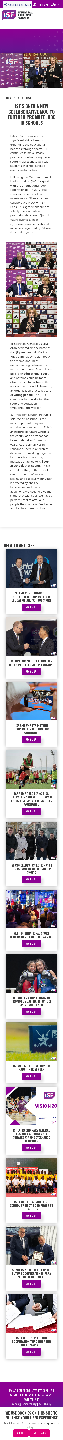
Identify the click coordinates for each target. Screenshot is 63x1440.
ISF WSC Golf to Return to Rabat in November (31, 1068)
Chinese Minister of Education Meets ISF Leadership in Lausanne (31, 663)
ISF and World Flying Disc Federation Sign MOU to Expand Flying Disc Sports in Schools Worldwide (31, 798)
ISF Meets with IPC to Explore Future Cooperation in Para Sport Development (31, 1273)
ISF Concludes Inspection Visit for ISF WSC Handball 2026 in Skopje (31, 868)
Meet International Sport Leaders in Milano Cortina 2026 (31, 935)
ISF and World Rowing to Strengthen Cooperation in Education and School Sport (31, 596)
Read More (31, 607)
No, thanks (40, 1433)
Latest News (24, 98)
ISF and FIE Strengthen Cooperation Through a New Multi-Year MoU (31, 1341)
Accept (21, 1433)
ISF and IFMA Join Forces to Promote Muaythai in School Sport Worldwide (31, 1001)
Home (9, 98)
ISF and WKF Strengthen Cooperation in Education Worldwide (31, 729)
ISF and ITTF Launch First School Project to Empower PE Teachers (31, 1205)
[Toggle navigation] (53, 15)
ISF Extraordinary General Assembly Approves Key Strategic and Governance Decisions (31, 1135)
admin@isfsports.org (24, 1404)
